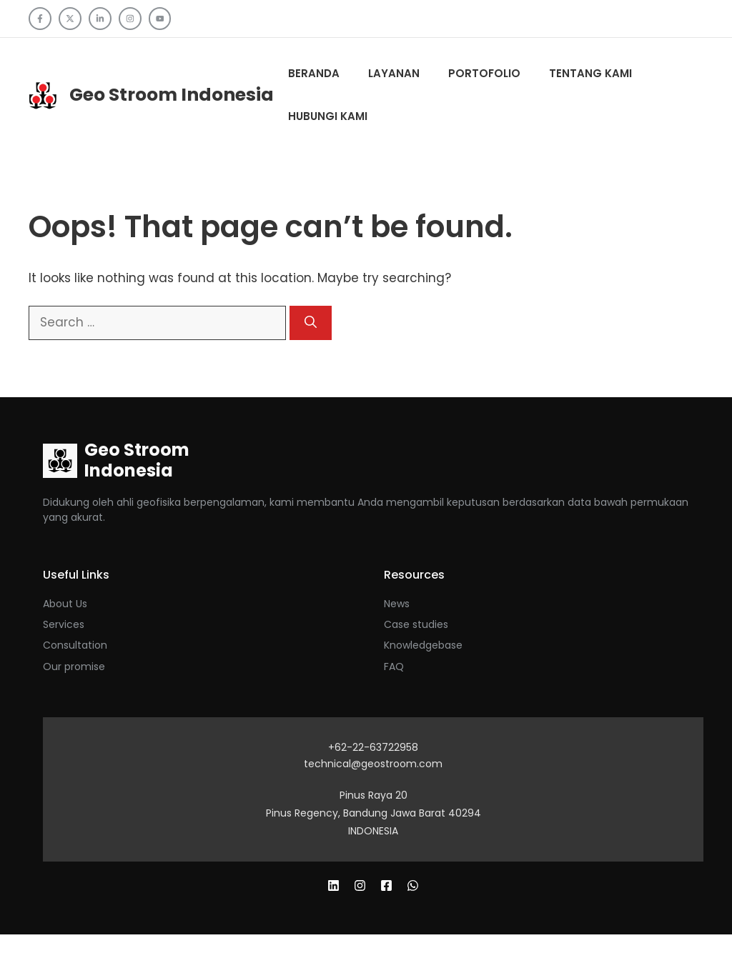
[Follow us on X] (70, 18)
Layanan (394, 73)
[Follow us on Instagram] (130, 18)
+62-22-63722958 (373, 747)
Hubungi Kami (327, 116)
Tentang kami (590, 73)
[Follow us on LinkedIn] (100, 18)
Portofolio (484, 73)
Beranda (314, 73)
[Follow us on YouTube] (160, 18)
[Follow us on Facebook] (40, 18)
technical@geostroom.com (373, 764)
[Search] (311, 323)
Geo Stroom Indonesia (171, 94)
